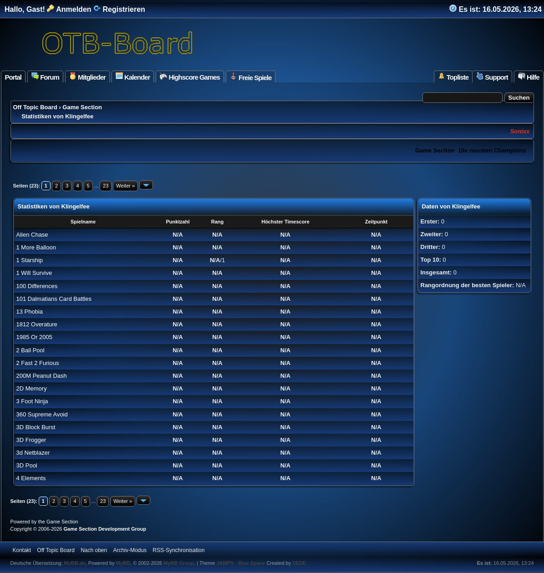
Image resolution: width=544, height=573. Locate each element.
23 (105, 185)
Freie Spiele (250, 76)
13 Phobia (29, 311)
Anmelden (69, 9)
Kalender (133, 76)
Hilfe (528, 76)
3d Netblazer (33, 452)
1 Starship (29, 260)
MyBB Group (178, 563)
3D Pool (26, 465)
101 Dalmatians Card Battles (54, 298)
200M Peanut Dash (41, 375)
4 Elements (31, 478)
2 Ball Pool (30, 350)
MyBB (123, 563)
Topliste (453, 76)
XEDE (299, 563)
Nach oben (94, 550)
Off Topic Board (35, 107)
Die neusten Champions (492, 150)
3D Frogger (31, 439)
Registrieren (119, 9)
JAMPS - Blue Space (241, 563)
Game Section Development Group (104, 529)
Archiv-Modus (130, 550)
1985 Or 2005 (34, 337)
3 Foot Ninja (32, 401)
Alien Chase (32, 234)
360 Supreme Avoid (42, 414)
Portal (13, 77)
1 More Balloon (36, 247)
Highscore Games (190, 76)
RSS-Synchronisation (178, 550)
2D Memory (31, 388)
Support (492, 76)
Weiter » (125, 185)
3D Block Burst (36, 427)
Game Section (82, 107)
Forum (45, 76)
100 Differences (37, 286)
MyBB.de (75, 563)
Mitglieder (87, 76)
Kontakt (22, 550)
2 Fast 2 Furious (37, 363)
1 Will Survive (34, 272)
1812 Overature (36, 324)
